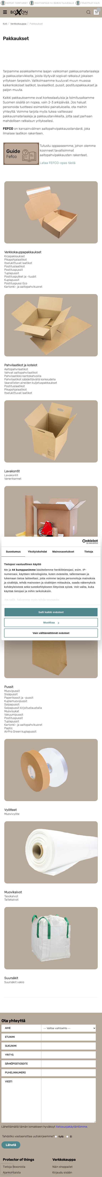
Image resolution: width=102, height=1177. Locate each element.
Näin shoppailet (62, 1166)
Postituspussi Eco (15, 283)
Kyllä (59, 1136)
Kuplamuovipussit (15, 701)
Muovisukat (11, 711)
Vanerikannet (12, 478)
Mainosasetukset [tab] (63, 551)
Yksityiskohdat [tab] (37, 551)
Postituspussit (13, 269)
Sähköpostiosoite (16, 1063)
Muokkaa (51, 622)
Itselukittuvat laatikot (18, 263)
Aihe (8, 1028)
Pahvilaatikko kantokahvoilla (22, 376)
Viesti (8, 1081)
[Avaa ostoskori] (96, 12)
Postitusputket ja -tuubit (20, 276)
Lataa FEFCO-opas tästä (57, 163)
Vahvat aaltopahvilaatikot (21, 372)
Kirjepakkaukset (14, 256)
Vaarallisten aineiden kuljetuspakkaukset (30, 382)
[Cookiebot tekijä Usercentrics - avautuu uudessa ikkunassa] (82, 541)
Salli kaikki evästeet (51, 612)
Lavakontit (11, 475)
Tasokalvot (11, 896)
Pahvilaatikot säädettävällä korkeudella (30, 379)
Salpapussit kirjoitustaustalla (23, 708)
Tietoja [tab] (88, 551)
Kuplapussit (11, 280)
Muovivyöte (11, 814)
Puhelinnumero (15, 1072)
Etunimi (10, 1037)
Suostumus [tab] (13, 551)
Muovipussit (12, 691)
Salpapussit (11, 704)
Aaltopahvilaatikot (16, 369)
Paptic (8, 728)
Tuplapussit (11, 273)
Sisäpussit (11, 694)
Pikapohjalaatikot (15, 259)
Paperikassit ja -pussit (18, 697)
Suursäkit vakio (14, 982)
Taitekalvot (11, 899)
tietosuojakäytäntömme (71, 1126)
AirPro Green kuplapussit (20, 731)
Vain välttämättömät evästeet (51, 632)
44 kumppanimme (24, 569)
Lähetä (11, 1145)
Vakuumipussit (13, 714)
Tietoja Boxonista (14, 1166)
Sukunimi (11, 1045)
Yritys (9, 1054)
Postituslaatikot (14, 266)
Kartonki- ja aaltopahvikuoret (23, 286)
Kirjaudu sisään (62, 1172)
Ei (69, 1136)
